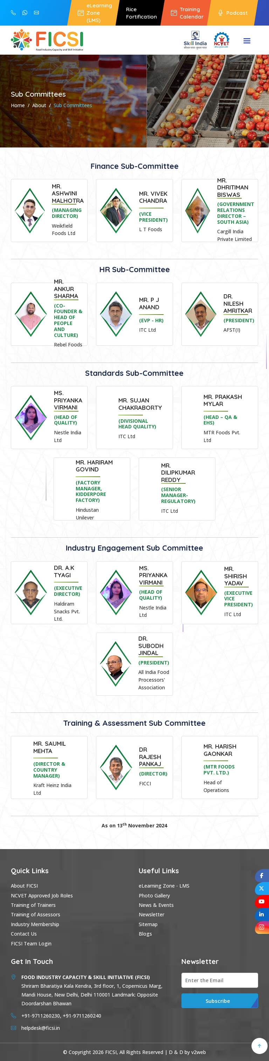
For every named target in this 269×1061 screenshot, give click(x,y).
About (39, 105)
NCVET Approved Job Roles (42, 895)
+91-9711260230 (24, 12)
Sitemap (148, 924)
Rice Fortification (141, 13)
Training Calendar (187, 13)
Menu (246, 41)
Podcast (233, 13)
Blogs (145, 933)
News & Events (156, 905)
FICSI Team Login (31, 943)
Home (18, 105)
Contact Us (24, 933)
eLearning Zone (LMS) (95, 12)
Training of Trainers (33, 905)
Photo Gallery (154, 895)
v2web (198, 1052)
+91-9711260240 (13, 12)
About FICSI (24, 885)
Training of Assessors (35, 914)
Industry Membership (35, 924)
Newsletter (151, 914)
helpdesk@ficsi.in (36, 12)
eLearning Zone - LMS (164, 885)
